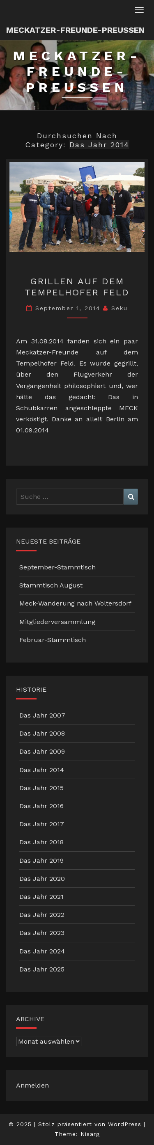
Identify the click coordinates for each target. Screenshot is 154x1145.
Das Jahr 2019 (41, 860)
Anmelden (32, 1085)
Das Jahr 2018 (41, 842)
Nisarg (90, 1134)
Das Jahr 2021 (41, 896)
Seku (119, 308)
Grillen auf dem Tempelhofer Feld (77, 286)
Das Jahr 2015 (41, 788)
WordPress (124, 1124)
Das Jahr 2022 (41, 915)
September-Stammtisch (57, 567)
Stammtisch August (51, 585)
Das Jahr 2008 (42, 733)
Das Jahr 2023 (41, 933)
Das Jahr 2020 (42, 878)
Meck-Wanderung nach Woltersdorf (75, 603)
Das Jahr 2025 (41, 969)
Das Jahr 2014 (41, 770)
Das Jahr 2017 (41, 824)
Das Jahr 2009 (42, 751)
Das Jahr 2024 (42, 951)
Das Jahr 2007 (42, 715)
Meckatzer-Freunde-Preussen (75, 30)
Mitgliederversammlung (57, 622)
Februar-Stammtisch (52, 640)
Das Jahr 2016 (41, 806)
